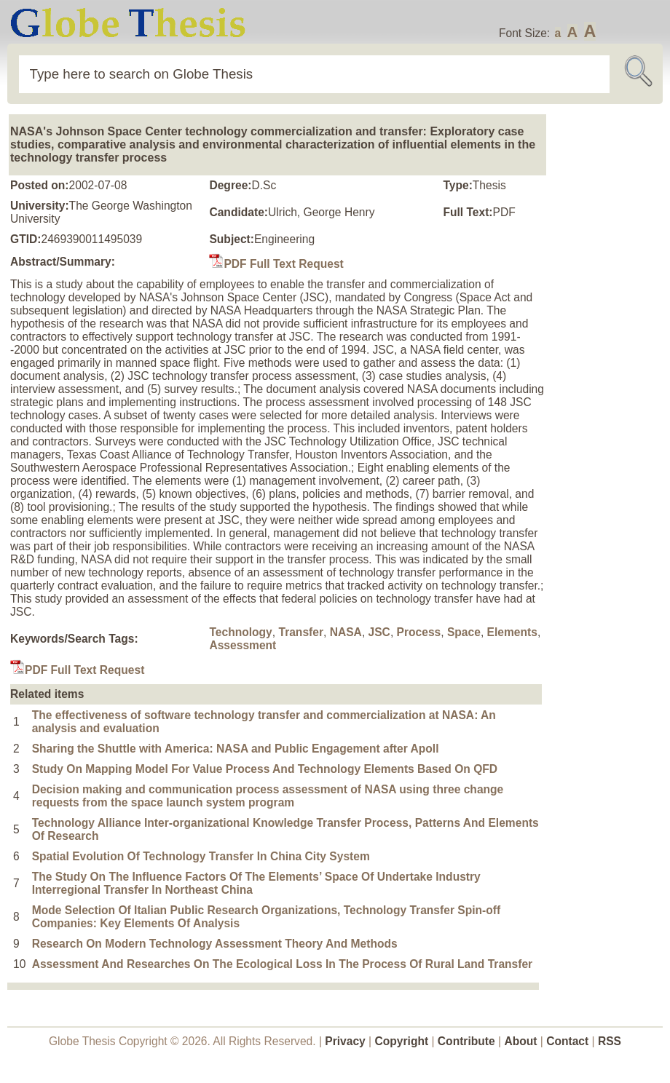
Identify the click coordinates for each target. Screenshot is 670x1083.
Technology (240, 632)
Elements (512, 632)
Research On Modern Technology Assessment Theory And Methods (215, 943)
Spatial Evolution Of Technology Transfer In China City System (201, 856)
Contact (568, 1041)
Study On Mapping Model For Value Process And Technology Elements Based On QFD (264, 769)
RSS (609, 1041)
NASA (346, 632)
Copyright (402, 1041)
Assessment (242, 645)
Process (419, 632)
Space (464, 632)
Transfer (300, 632)
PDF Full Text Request (276, 264)
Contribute (466, 1041)
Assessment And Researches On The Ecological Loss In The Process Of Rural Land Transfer (282, 964)
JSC (379, 632)
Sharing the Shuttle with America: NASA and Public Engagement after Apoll (235, 748)
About (520, 1041)
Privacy (345, 1041)
